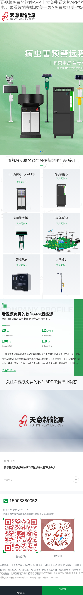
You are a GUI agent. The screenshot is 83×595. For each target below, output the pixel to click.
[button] (40, 151)
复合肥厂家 (27, 570)
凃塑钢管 (76, 570)
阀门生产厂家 (14, 570)
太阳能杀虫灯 (50, 565)
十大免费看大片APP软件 (23, 565)
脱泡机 (39, 565)
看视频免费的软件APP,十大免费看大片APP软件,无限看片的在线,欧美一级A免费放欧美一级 (41, 5)
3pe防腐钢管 (65, 570)
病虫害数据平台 (49, 570)
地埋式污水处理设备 (20, 574)
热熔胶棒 (5, 574)
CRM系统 (36, 574)
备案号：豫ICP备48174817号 (44, 577)
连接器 (37, 570)
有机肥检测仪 (64, 565)
